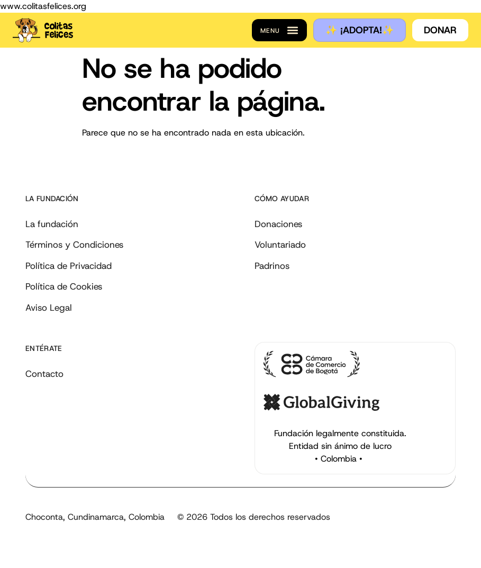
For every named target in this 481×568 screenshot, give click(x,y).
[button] (279, 30)
